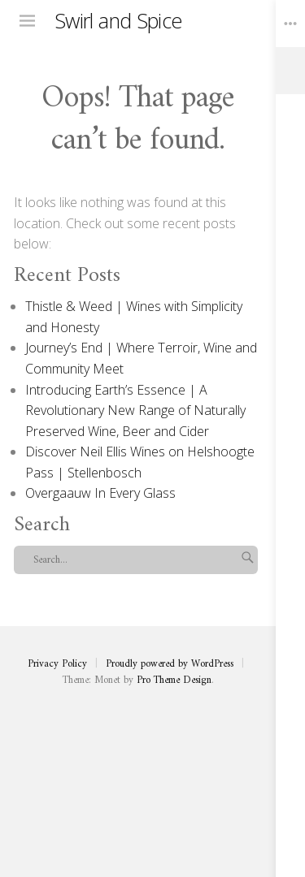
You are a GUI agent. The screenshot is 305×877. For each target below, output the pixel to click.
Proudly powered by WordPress (169, 664)
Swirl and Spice (118, 20)
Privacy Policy (57, 664)
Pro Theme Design (174, 680)
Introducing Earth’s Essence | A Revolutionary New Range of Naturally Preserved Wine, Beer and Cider (135, 410)
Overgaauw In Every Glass (100, 493)
